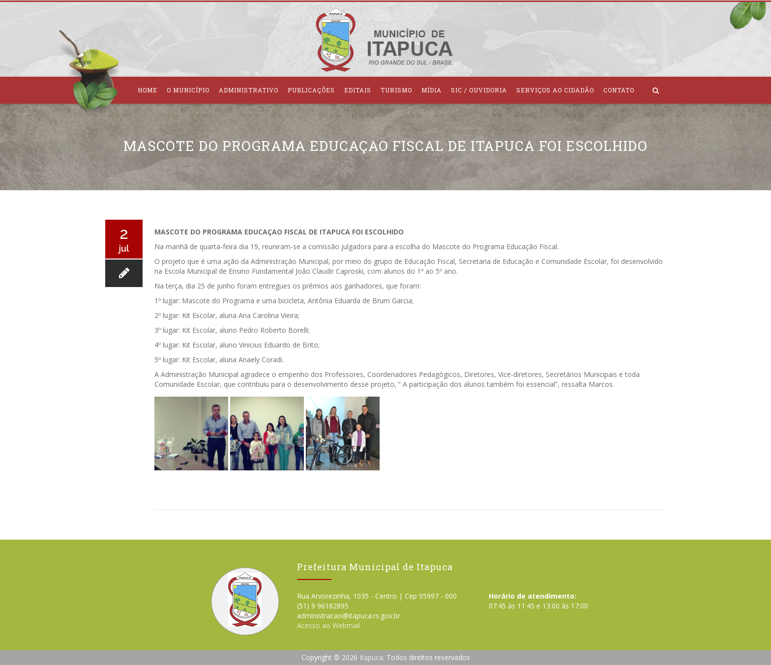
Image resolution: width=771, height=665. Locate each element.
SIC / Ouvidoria (479, 90)
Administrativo (248, 90)
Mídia (431, 90)
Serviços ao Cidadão (555, 90)
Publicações (311, 90)
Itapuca (371, 657)
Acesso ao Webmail (328, 625)
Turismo (396, 90)
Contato (618, 90)
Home (147, 90)
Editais (357, 90)
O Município (188, 90)
